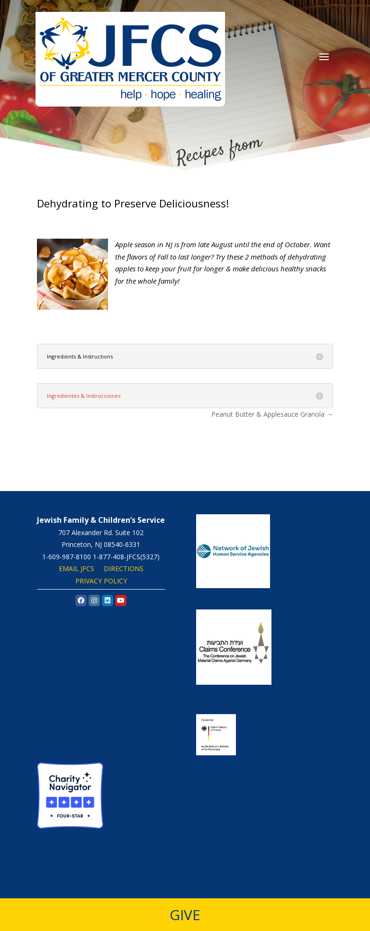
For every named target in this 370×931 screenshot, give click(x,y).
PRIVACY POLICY (101, 580)
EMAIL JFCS (76, 568)
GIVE (185, 914)
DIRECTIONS (124, 568)
